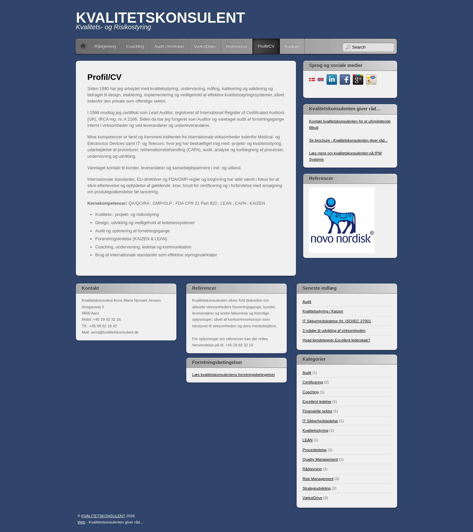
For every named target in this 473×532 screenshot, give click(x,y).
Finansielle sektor (317, 411)
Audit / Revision (169, 46)
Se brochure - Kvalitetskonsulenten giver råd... (348, 140)
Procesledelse (315, 450)
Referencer (236, 46)
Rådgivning (105, 46)
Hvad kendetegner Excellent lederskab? (336, 340)
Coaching (135, 46)
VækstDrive (205, 46)
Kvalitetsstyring (315, 430)
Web (81, 522)
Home (83, 46)
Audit (307, 301)
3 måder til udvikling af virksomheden (334, 330)
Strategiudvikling (317, 488)
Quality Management (320, 459)
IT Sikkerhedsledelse (320, 421)
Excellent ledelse (317, 401)
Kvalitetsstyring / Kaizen (323, 311)
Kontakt (292, 46)
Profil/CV (266, 46)
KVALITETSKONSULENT (160, 18)
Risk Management (318, 478)
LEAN (307, 440)
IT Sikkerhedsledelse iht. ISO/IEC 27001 (337, 321)
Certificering (313, 382)
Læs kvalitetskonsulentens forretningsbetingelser (233, 374)
